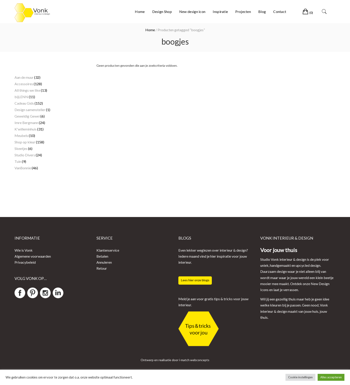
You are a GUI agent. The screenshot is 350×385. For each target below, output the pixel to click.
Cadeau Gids (24, 103)
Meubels (21, 135)
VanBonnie (23, 168)
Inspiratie (220, 11)
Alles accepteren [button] (331, 377)
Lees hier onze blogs (195, 280)
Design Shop (162, 11)
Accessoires (24, 84)
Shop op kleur (25, 142)
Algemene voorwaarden (33, 256)
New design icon (192, 11)
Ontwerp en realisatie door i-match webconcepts (175, 360)
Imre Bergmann (26, 122)
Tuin (18, 161)
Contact (279, 11)
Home (140, 11)
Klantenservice (107, 250)
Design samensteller (30, 110)
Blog (262, 11)
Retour (101, 268)
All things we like (27, 90)
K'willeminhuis (26, 129)
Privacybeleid (25, 262)
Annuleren (104, 262)
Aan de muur (24, 77)
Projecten (243, 11)
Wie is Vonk (24, 250)
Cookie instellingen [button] (300, 377)
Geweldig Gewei (27, 116)
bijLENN (21, 97)
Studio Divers (25, 155)
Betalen (102, 256)
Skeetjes (21, 148)
